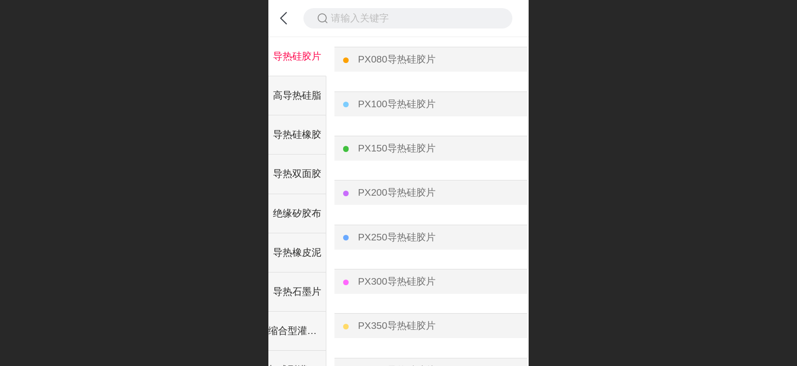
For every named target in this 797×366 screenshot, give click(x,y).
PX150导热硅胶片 (397, 148)
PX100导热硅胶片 (397, 104)
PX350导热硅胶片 (397, 325)
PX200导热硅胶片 (397, 192)
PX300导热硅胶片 (397, 281)
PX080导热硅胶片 (397, 59)
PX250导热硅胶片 (397, 237)
